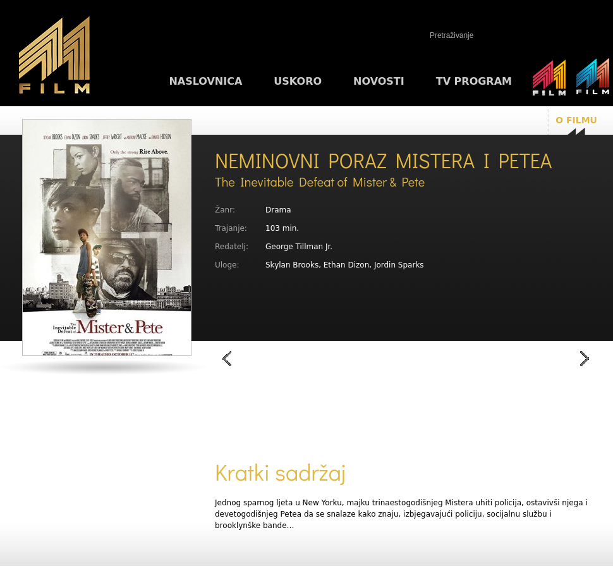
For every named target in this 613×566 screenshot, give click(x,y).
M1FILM (54, 57)
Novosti (378, 81)
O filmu (576, 120)
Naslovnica (205, 81)
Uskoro (298, 81)
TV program (474, 81)
